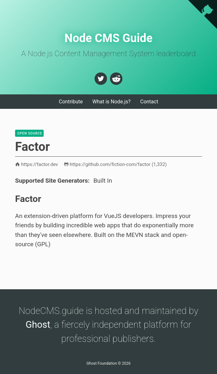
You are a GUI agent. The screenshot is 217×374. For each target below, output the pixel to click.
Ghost (38, 324)
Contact (149, 102)
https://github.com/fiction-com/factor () (115, 164)
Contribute (70, 102)
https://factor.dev (36, 164)
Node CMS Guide (109, 38)
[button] (100, 78)
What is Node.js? (111, 102)
